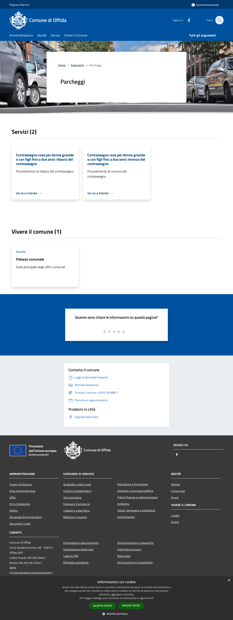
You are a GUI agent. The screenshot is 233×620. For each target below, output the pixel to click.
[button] (116, 614)
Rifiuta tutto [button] (131, 605)
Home (62, 65)
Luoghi (175, 515)
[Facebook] (186, 20)
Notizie (175, 484)
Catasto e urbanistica (76, 510)
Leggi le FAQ (71, 556)
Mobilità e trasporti (75, 517)
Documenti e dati (20, 523)
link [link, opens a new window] (151, 598)
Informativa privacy (129, 549)
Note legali (124, 556)
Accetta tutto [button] (102, 605)
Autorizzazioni (126, 517)
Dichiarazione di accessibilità (135, 562)
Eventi (175, 522)
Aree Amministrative (22, 491)
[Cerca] (219, 20)
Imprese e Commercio (76, 504)
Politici (13, 510)
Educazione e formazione (132, 484)
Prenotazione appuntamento (81, 543)
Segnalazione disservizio (78, 549)
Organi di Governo (20, 484)
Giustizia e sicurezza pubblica (135, 491)
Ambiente (123, 504)
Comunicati (178, 491)
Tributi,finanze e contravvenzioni (137, 497)
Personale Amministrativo (25, 517)
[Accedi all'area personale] (205, 5)
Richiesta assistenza (75, 562)
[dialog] (116, 598)
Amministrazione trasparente (135, 543)
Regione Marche (19, 5)
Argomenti (77, 65)
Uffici (12, 497)
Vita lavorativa (72, 497)
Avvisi (175, 497)
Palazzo (21, 252)
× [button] (229, 580)
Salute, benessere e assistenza (136, 510)
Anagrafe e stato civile (77, 484)
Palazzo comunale (30, 259)
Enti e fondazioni (19, 504)
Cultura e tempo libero (77, 491)
